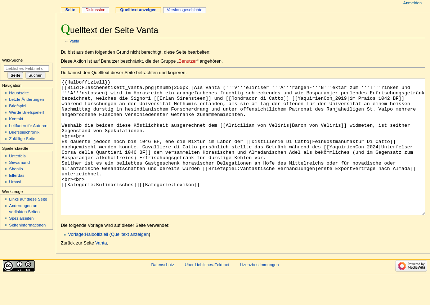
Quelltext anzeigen (130, 261)
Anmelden (412, 3)
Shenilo (16, 169)
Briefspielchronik (24, 132)
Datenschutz (162, 292)
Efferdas (16, 175)
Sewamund (19, 162)
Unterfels (17, 156)
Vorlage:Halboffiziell (88, 261)
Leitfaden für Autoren (28, 126)
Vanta (74, 41)
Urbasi (15, 182)
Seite (70, 10)
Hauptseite (19, 93)
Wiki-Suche (12, 60)
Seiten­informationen (27, 225)
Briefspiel (17, 106)
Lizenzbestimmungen (259, 292)
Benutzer (188, 61)
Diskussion (95, 10)
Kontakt (16, 119)
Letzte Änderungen (26, 99)
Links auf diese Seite (28, 199)
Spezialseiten (21, 218)
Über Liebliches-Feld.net (207, 292)
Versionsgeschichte (184, 10)
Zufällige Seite (22, 138)
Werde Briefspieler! (26, 112)
